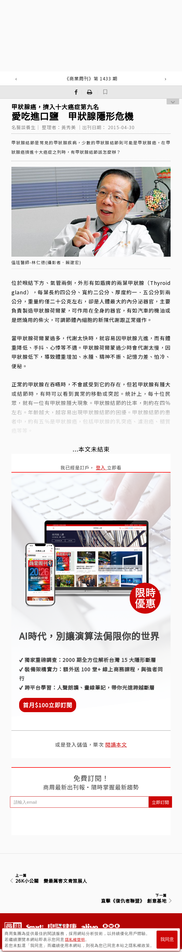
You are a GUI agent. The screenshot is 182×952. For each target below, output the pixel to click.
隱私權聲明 (75, 938)
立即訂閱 (160, 802)
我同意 (167, 938)
